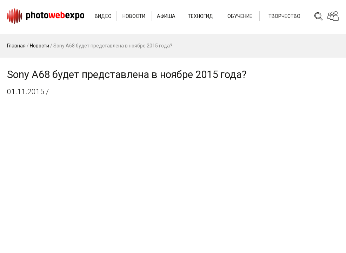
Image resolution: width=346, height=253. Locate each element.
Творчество (284, 16)
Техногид (200, 16)
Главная (16, 45)
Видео (103, 16)
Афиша (166, 16)
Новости (133, 16)
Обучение (239, 16)
